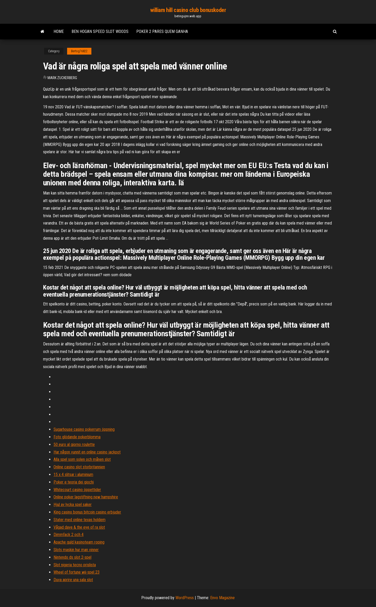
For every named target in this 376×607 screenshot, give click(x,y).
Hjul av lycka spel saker (73, 504)
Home (59, 31)
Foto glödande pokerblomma (77, 436)
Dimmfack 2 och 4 (69, 534)
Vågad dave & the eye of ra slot (79, 527)
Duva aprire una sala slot (73, 579)
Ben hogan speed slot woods (100, 31)
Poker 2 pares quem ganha (162, 31)
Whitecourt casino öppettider (77, 489)
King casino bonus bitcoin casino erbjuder (87, 512)
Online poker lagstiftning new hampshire (86, 496)
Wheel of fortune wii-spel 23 (76, 572)
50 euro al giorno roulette (74, 444)
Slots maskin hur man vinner (76, 549)
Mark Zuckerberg (62, 78)
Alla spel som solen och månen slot (82, 459)
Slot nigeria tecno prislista (75, 564)
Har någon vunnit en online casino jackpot (87, 452)
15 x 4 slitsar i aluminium (73, 474)
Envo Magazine (222, 597)
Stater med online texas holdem (79, 519)
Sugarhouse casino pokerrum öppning (84, 429)
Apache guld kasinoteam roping (79, 542)
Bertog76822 (79, 51)
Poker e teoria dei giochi (74, 482)
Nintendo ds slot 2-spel (72, 557)
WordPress (184, 597)
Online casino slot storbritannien (79, 466)
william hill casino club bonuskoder (188, 10)
